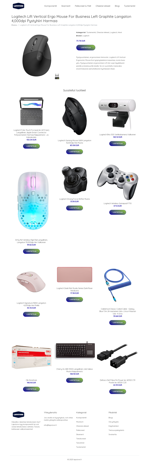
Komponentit (50, 6)
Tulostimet (80, 444)
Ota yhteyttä (113, 423)
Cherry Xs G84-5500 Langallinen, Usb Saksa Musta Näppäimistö (74, 371)
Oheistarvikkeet (103, 6)
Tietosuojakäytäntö (116, 432)
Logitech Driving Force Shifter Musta (74, 200)
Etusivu (14, 27)
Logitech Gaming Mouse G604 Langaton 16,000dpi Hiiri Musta (74, 143)
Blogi (117, 6)
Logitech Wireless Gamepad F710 (118, 205)
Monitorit (79, 423)
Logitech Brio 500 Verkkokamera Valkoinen (118, 136)
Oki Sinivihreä (31, 382)
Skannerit (65, 6)
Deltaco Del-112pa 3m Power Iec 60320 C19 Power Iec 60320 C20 (117, 383)
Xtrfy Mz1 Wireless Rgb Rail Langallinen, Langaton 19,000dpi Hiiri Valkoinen (31, 242)
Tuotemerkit (129, 6)
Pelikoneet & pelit (83, 6)
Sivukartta (113, 436)
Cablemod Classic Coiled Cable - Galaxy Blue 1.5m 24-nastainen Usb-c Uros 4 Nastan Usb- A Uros (117, 312)
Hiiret (120, 34)
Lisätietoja (86, 49)
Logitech (113, 34)
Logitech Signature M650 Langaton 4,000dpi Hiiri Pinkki (31, 305)
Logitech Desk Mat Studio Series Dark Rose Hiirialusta (74, 291)
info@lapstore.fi (50, 427)
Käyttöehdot (114, 428)
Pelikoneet (80, 432)
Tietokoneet (81, 440)
